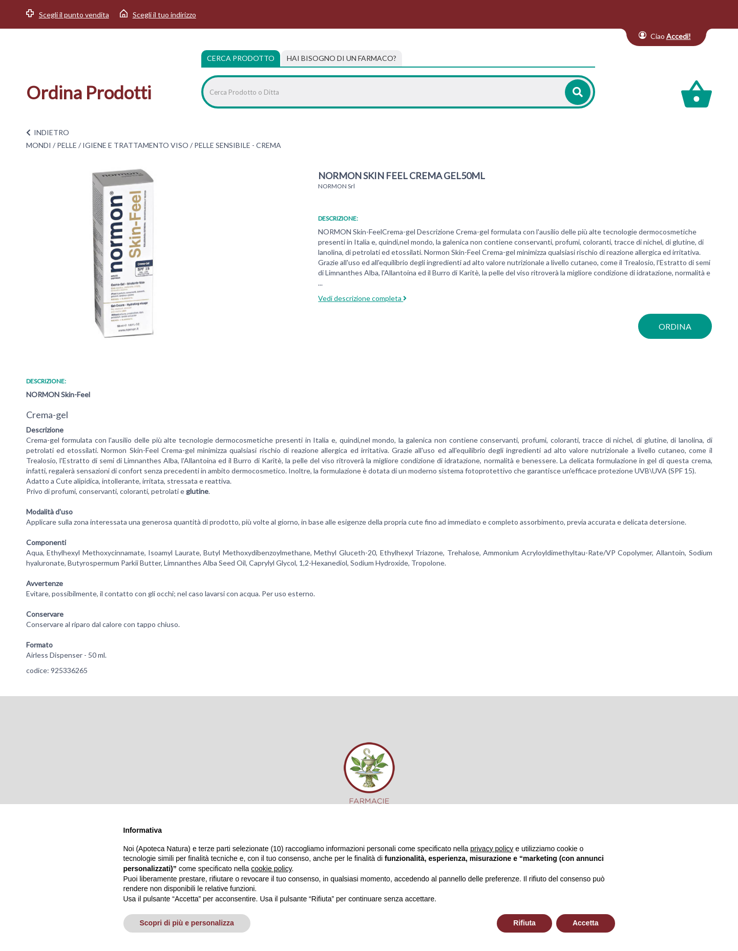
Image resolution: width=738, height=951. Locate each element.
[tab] (341, 58)
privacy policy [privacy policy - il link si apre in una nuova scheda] (491, 849)
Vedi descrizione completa (362, 298)
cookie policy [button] (271, 868)
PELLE (67, 145)
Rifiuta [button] (524, 923)
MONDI (38, 145)
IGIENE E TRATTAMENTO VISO (135, 145)
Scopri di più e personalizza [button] (187, 923)
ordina (675, 326)
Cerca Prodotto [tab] (241, 58)
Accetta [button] (586, 923)
